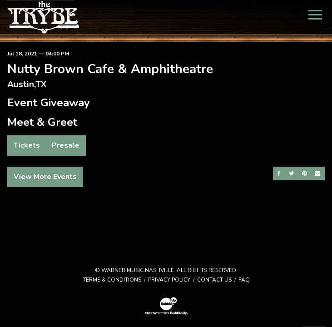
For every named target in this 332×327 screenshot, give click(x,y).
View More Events (45, 177)
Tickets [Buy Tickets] (27, 145)
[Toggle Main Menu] (315, 14)
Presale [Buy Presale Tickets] (65, 145)
